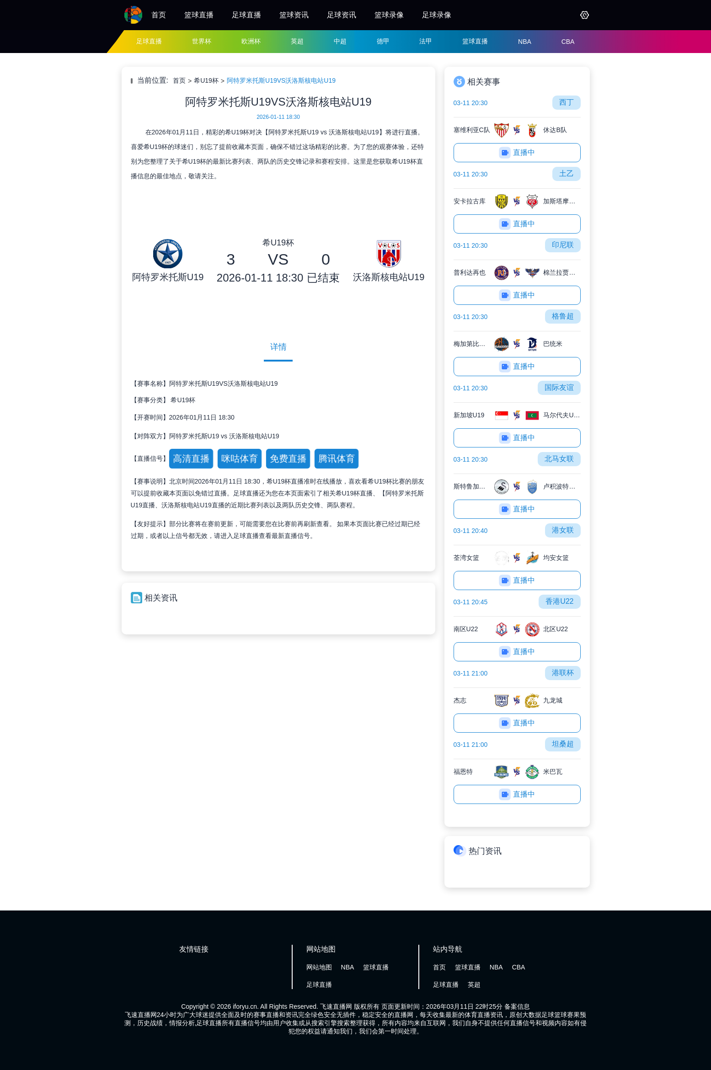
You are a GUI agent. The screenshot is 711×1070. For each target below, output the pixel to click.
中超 (340, 41)
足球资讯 (341, 15)
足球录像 (436, 15)
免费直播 (287, 458)
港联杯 (563, 672)
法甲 (425, 41)
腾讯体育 (336, 458)
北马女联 (559, 459)
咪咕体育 (239, 458)
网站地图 (319, 967)
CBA (568, 41)
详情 (278, 346)
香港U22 (559, 601)
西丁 (566, 102)
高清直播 (190, 458)
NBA (524, 41)
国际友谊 (559, 387)
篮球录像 (389, 15)
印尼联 (563, 245)
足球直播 (246, 15)
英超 (297, 41)
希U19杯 (206, 80)
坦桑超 (563, 744)
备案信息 (517, 1006)
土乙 (566, 173)
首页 (158, 15)
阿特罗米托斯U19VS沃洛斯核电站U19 (281, 80)
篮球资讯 (294, 15)
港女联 (563, 530)
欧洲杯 (251, 41)
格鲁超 (563, 316)
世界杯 (201, 41)
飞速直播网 (336, 1006)
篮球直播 (199, 15)
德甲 (383, 41)
